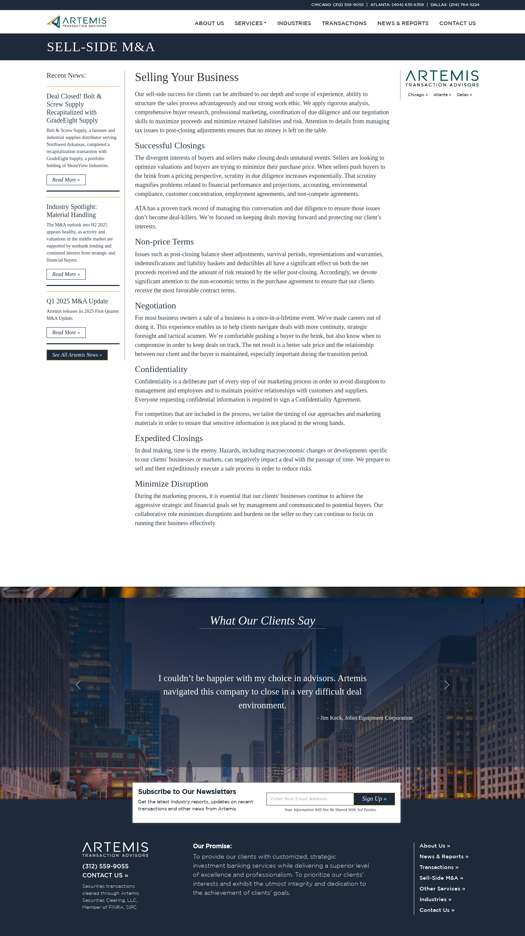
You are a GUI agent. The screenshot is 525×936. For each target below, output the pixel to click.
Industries (294, 23)
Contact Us (457, 23)
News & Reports (403, 23)
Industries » (436, 899)
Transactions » (439, 867)
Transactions (344, 23)
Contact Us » (437, 910)
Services (248, 23)
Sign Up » (374, 798)
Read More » (66, 180)
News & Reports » (444, 856)
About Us (209, 23)
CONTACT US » (105, 875)
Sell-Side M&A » (441, 878)
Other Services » (442, 888)
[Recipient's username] (310, 799)
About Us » (435, 846)
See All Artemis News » (77, 355)
